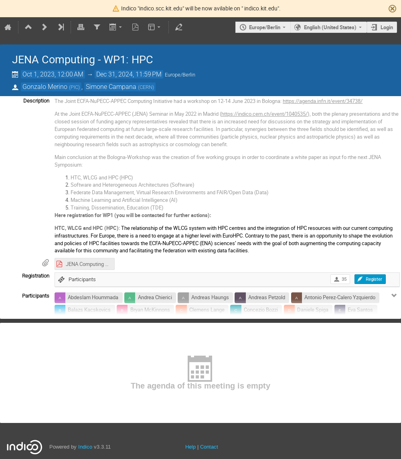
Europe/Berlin (264, 27)
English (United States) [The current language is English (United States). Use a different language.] (330, 27)
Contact (209, 446)
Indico (85, 446)
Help (190, 446)
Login (387, 27)
